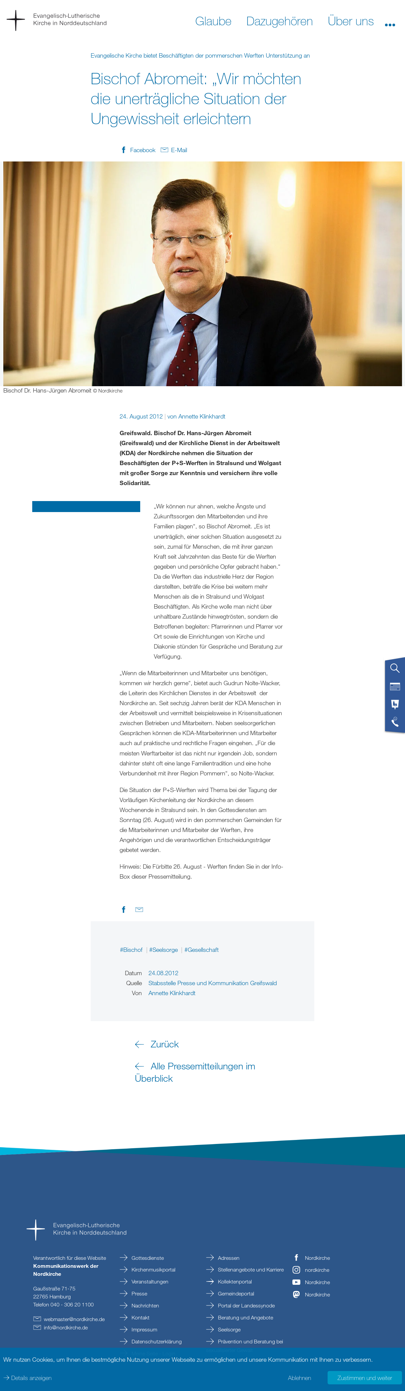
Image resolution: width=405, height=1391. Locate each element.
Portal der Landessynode (246, 1305)
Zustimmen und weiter (365, 1377)
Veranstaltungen (149, 1281)
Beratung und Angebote (245, 1317)
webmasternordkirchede (74, 1319)
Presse (138, 1293)
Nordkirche (317, 1258)
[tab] (395, 671)
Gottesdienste (147, 1258)
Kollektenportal (234, 1281)
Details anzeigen (31, 1377)
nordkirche (317, 1270)
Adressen (228, 1258)
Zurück (165, 1043)
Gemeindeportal (235, 1293)
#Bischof (132, 949)
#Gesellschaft (201, 949)
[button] (390, 20)
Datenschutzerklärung (156, 1341)
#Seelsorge (164, 949)
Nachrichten (144, 1305)
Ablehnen (299, 1377)
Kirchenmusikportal (152, 1269)
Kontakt (140, 1317)
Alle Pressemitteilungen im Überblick (195, 1072)
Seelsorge (229, 1329)
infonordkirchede (66, 1327)
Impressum (143, 1329)
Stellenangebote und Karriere (250, 1269)
